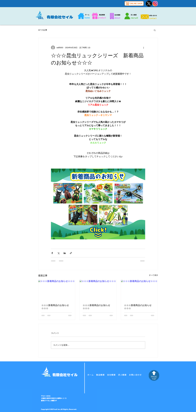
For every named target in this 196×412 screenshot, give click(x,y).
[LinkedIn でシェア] (64, 253)
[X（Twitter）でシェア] (58, 253)
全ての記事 (42, 30)
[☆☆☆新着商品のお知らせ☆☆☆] (56, 290)
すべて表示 (153, 275)
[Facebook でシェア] (52, 253)
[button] (154, 30)
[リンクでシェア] (71, 253)
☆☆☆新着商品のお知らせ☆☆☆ (55, 307)
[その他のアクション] (143, 47)
